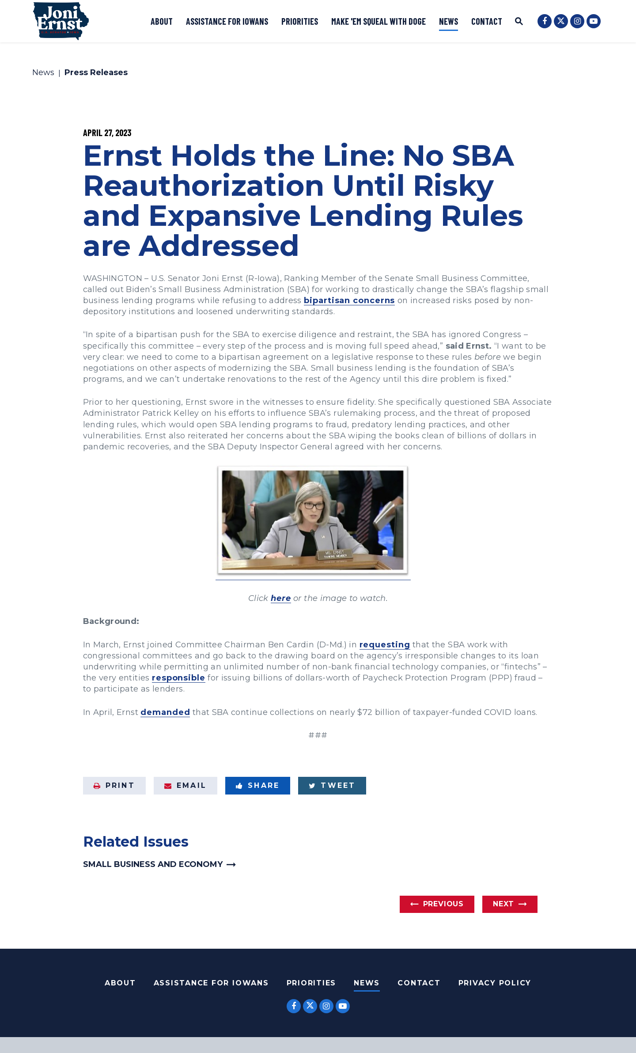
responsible (178, 678)
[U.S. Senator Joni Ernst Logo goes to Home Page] (61, 21)
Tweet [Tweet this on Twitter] (332, 785)
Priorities (299, 21)
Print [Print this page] (114, 785)
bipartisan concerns (349, 300)
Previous (443, 904)
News (448, 21)
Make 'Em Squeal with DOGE (378, 21)
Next (503, 904)
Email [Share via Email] (185, 785)
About (162, 21)
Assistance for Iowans (227, 21)
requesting (385, 645)
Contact (486, 21)
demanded (165, 712)
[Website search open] (519, 22)
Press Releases (96, 72)
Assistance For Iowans (211, 983)
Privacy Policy (495, 983)
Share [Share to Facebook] (258, 785)
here (281, 598)
